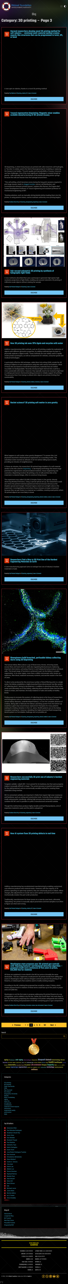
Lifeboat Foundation (12, 1276)
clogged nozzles (29, 184)
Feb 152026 (6, 34)
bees (5, 1114)
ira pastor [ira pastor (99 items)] (27, 1065)
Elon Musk (7, 1092)
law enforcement (40, 1005)
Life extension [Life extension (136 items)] (36, 1065)
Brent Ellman (11, 1183)
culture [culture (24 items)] (23, 1062)
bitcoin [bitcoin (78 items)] (63, 1060)
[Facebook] (43, 1276)
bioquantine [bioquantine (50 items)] (35, 1060)
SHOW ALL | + (7, 1200)
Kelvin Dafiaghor (12, 1147)
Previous (17, 1025)
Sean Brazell (11, 1178)
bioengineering (29, 202)
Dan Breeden (11, 1137)
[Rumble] (57, 1276)
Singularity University (10, 1094)
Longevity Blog (8, 1216)
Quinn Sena (10, 1135)
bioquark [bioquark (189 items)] (41, 1060)
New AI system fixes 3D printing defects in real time (32, 833)
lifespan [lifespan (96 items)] (44, 1065)
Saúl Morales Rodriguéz (14, 287)
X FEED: (23, 1256)
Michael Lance (11, 1188)
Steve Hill (10, 1181)
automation (7, 1112)
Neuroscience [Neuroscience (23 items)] (59, 1065)
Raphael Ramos (12, 1174)
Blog (34, 14)
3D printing (18, 93)
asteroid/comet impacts (11, 1106)
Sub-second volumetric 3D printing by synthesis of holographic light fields (32, 272)
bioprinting (35, 202)
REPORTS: (37, 1262)
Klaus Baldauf (11, 1159)
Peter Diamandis (9, 1086)
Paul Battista (12, 93)
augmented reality (9, 1110)
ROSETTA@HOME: (23, 1267)
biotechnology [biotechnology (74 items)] (56, 1060)
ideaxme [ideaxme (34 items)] (6, 1065)
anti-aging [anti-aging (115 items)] (19, 1060)
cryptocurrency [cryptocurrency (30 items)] (18, 1062)
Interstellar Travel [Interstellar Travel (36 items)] (20, 1065)
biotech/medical (30, 382)
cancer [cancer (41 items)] (13, 1062)
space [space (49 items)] (38, 1067)
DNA (5, 1088)
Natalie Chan (11, 1176)
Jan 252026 (6, 967)
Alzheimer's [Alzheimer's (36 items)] (12, 1060)
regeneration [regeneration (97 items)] (22, 1067)
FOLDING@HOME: (23, 1264)
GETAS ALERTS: (38, 1254)
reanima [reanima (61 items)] (8, 1067)
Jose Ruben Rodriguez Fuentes (16, 1152)
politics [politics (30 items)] (63, 1065)
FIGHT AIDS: (24, 1262)
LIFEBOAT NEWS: (39, 1251)
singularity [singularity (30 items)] (35, 1067)
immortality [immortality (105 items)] (12, 1065)
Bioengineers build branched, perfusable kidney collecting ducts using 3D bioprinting (35, 659)
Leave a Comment (32, 93)
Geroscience (8, 1213)
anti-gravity (7, 1103)
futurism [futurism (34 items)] (43, 1062)
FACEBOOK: (22, 1251)
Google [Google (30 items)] (47, 1062)
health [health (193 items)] (51, 1062)
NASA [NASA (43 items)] (55, 1065)
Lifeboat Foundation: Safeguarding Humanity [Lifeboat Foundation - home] (29, 6)
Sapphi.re (29, 1276)
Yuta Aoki (10, 1164)
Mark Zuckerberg (9, 1097)
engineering (29, 573)
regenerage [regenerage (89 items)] (14, 1067)
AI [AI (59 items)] (9, 1060)
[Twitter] (47, 1276)
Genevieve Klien (12, 1128)
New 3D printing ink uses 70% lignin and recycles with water (36, 343)
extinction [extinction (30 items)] (36, 1062)
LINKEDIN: (23, 1254)
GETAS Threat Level (34, 1244)
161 (45, 1025)
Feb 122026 (6, 402)
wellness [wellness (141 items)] (34, 1069)
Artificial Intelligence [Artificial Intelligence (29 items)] (27, 1060)
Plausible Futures (9, 1223)
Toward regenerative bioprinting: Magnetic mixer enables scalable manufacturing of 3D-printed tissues (35, 114)
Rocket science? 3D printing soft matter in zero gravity (34, 402)
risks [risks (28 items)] (31, 1067)
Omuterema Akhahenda (14, 1157)
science (49, 497)
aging (6, 1099)
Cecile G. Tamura (12, 1162)
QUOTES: (37, 1270)
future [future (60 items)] (39, 1062)
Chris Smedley (11, 1198)
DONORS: (28, 1259)
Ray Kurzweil (8, 1090)
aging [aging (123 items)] (6, 1060)
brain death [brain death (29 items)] (10, 1062)
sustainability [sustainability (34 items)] (43, 1067)
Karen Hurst (10, 1150)
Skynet (6, 1095)
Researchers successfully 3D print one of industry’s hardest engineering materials (36, 778)
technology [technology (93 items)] (50, 1067)
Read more (34, 99)
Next (52, 1025)
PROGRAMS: (38, 1264)
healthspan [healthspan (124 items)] (58, 1062)
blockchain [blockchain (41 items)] (5, 1062)
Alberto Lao (10, 1169)
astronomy (7, 1108)
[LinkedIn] (50, 1276)
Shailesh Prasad (12, 1140)
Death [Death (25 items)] (25, 1062)
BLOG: (36, 1256)
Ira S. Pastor (10, 1195)
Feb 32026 (7, 833)
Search (64, 1036)
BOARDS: (37, 1259)
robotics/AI (24, 93)
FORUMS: (30, 1270)
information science (30, 1005)
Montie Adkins (11, 1193)
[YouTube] (54, 1276)
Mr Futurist (7, 1218)
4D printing (7, 1084)
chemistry (37, 382)
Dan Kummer (11, 1154)
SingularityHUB (9, 1225)
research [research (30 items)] (28, 1067)
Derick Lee (10, 1166)
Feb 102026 (6, 658)
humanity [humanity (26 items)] (64, 1062)
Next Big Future (9, 1220)
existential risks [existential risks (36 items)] (30, 1062)
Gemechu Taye (11, 1145)
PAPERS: (37, 1267)
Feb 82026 (7, 778)
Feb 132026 (6, 272)
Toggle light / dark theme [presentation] (65, 6)
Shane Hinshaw (12, 1171)
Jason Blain (10, 1191)
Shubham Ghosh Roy (14, 202)
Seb (8, 1186)
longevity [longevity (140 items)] (50, 1065)
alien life (6, 1101)
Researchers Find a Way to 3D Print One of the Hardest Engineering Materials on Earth (33, 560)
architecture (8, 1105)
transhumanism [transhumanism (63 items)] (59, 1067)
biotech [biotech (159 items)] (49, 1060)
